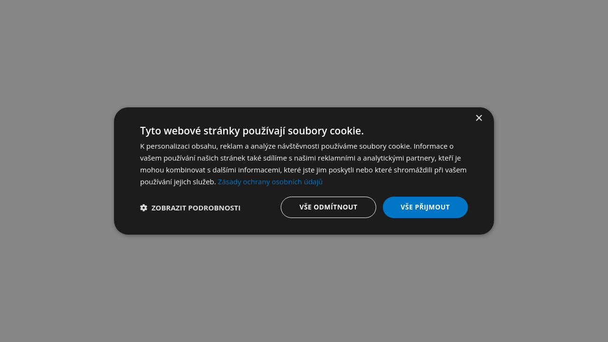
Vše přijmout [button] (425, 206)
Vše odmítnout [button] (328, 206)
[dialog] (304, 171)
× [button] (478, 118)
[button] (190, 207)
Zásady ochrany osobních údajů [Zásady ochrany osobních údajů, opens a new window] (270, 181)
